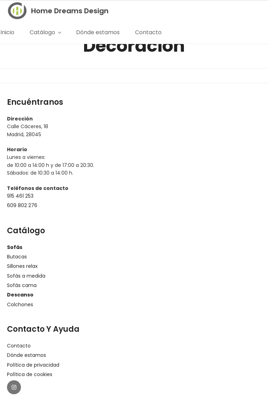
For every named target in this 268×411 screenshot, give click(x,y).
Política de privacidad (33, 364)
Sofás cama (22, 285)
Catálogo (45, 32)
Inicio (8, 32)
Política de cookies (29, 374)
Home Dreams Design (70, 11)
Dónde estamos (98, 32)
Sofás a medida (26, 275)
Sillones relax (22, 266)
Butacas (17, 256)
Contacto (149, 32)
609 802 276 (22, 205)
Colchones (20, 304)
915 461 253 (20, 195)
